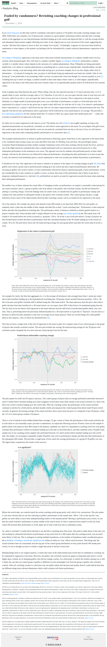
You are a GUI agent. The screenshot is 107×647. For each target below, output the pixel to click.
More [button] (57, 3)
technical (66, 123)
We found (97, 164)
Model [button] (14, 3)
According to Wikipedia (11, 58)
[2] (69, 133)
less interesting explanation (12, 114)
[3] (37, 176)
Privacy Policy (88, 639)
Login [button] (101, 3)
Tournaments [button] (32, 3)
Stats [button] (22, 3)
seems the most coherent (28, 583)
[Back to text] (45, 583)
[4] (48, 318)
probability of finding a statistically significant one (25, 540)
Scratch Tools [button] (46, 3)
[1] (101, 76)
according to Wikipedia (71, 61)
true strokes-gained (71, 213)
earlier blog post (13, 33)
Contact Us (18, 637)
